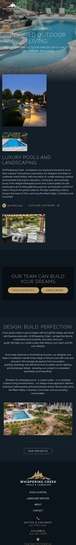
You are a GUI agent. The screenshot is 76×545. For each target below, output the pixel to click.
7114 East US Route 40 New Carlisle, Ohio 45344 (38, 519)
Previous (4, 415)
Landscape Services (38, 472)
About (38, 478)
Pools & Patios (38, 466)
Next (12, 415)
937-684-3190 (38, 499)
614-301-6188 (38, 507)
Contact (38, 484)
